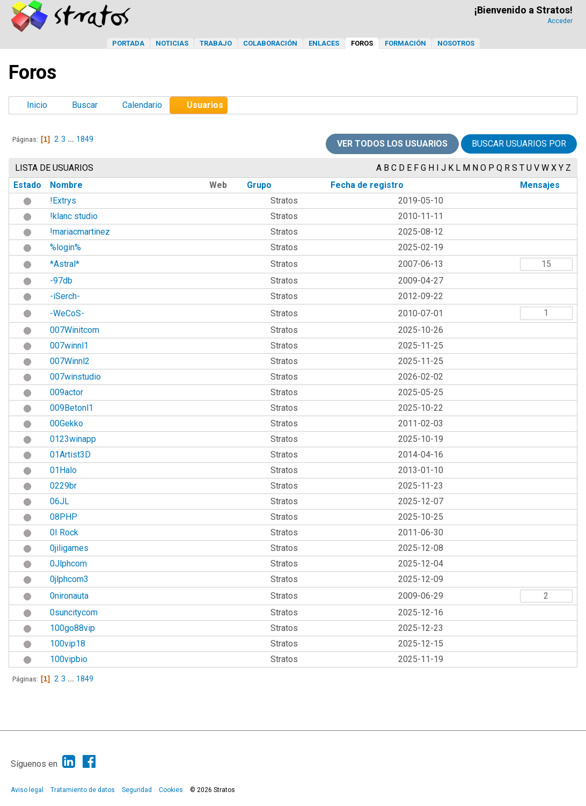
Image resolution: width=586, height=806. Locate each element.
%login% (65, 247)
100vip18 (67, 643)
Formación (405, 43)
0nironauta (69, 596)
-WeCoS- (67, 313)
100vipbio (68, 659)
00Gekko (66, 423)
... (72, 139)
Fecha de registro (367, 185)
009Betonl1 (71, 408)
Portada (128, 43)
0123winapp (73, 439)
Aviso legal (27, 790)
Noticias (172, 43)
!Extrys (63, 200)
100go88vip (72, 628)
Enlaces (324, 43)
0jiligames (69, 548)
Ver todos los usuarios (392, 144)
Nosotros (455, 43)
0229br (63, 486)
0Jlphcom (68, 563)
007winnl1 (69, 345)
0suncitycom (74, 612)
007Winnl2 (70, 361)
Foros (362, 43)
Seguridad (137, 790)
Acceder (560, 21)
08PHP (63, 517)
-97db (61, 280)
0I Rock (64, 532)
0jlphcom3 (69, 579)
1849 (84, 139)
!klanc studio (74, 216)
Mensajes (540, 185)
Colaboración (270, 43)
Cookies (171, 790)
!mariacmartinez (80, 232)
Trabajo (216, 43)
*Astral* (64, 264)
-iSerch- (65, 296)
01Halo (63, 470)
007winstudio (75, 377)
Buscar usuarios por (519, 144)
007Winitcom (74, 330)
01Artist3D (70, 454)
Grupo (259, 185)
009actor (66, 392)
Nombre (66, 185)
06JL (59, 501)
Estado (27, 185)
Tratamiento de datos (82, 790)
